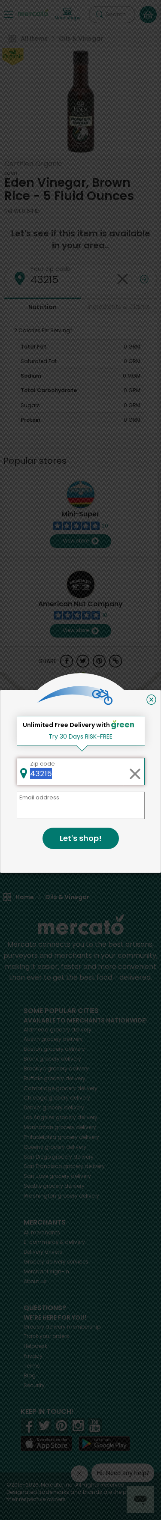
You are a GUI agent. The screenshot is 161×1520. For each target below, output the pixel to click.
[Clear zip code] (134, 771)
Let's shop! (81, 838)
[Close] (151, 699)
